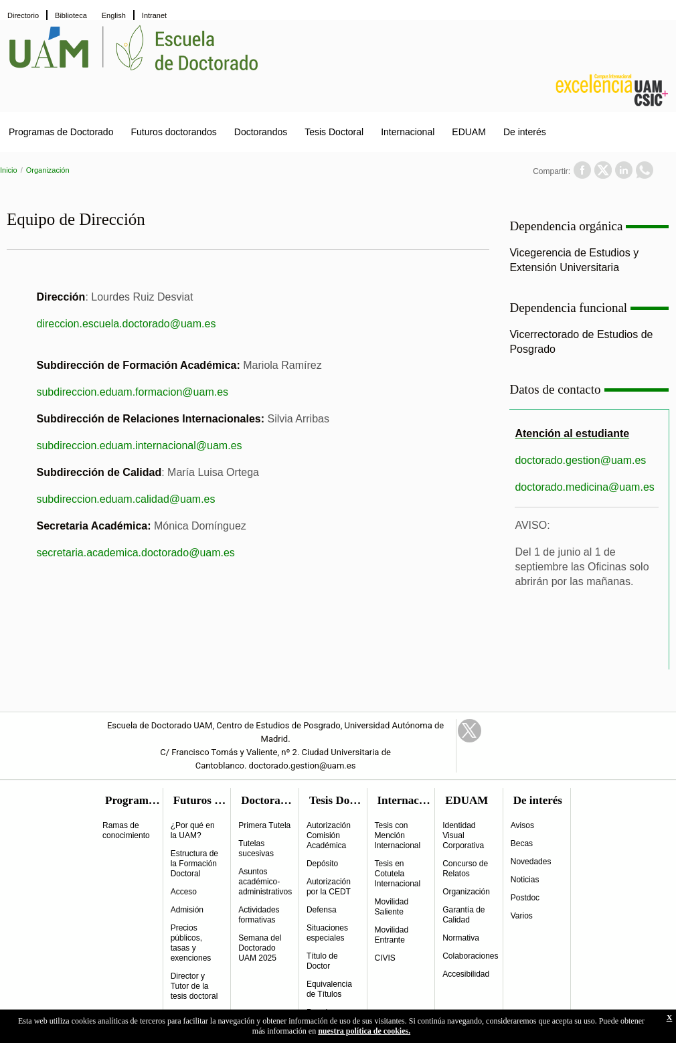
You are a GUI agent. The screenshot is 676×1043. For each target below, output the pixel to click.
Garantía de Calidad (463, 915)
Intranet (154, 15)
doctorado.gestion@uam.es (580, 460)
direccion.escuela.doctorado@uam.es (126, 323)
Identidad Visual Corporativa (463, 835)
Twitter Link (469, 730)
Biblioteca (71, 15)
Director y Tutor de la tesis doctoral (194, 986)
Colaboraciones (470, 956)
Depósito (322, 863)
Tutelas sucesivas (256, 848)
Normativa (460, 938)
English (114, 15)
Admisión (187, 909)
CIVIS (385, 958)
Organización (48, 170)
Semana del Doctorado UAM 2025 (259, 948)
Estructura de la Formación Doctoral (194, 863)
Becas (522, 843)
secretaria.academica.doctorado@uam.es (135, 552)
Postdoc (525, 897)
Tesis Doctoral (334, 132)
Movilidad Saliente (392, 906)
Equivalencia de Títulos (329, 989)
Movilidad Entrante (392, 935)
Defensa (322, 909)
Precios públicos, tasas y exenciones (191, 943)
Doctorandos (260, 132)
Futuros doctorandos (173, 132)
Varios (522, 915)
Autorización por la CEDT (329, 886)
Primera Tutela (264, 825)
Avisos (522, 825)
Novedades (531, 861)
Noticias (525, 879)
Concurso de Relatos (465, 868)
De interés (524, 132)
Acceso (184, 891)
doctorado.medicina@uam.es (584, 487)
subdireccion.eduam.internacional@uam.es (139, 445)
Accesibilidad (465, 974)
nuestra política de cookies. (364, 1031)
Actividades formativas (258, 915)
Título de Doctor (322, 961)
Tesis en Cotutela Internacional (398, 873)
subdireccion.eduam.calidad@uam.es (125, 499)
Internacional (407, 132)
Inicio (8, 170)
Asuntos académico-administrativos (265, 881)
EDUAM (469, 132)
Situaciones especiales (327, 933)
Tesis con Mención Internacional (398, 835)
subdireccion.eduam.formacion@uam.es (132, 392)
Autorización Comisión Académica (329, 835)
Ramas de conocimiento (126, 830)
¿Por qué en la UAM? (193, 830)
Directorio (23, 15)
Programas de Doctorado (61, 132)
